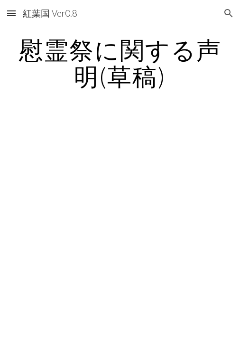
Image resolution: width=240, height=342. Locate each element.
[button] (11, 13)
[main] (119, 63)
